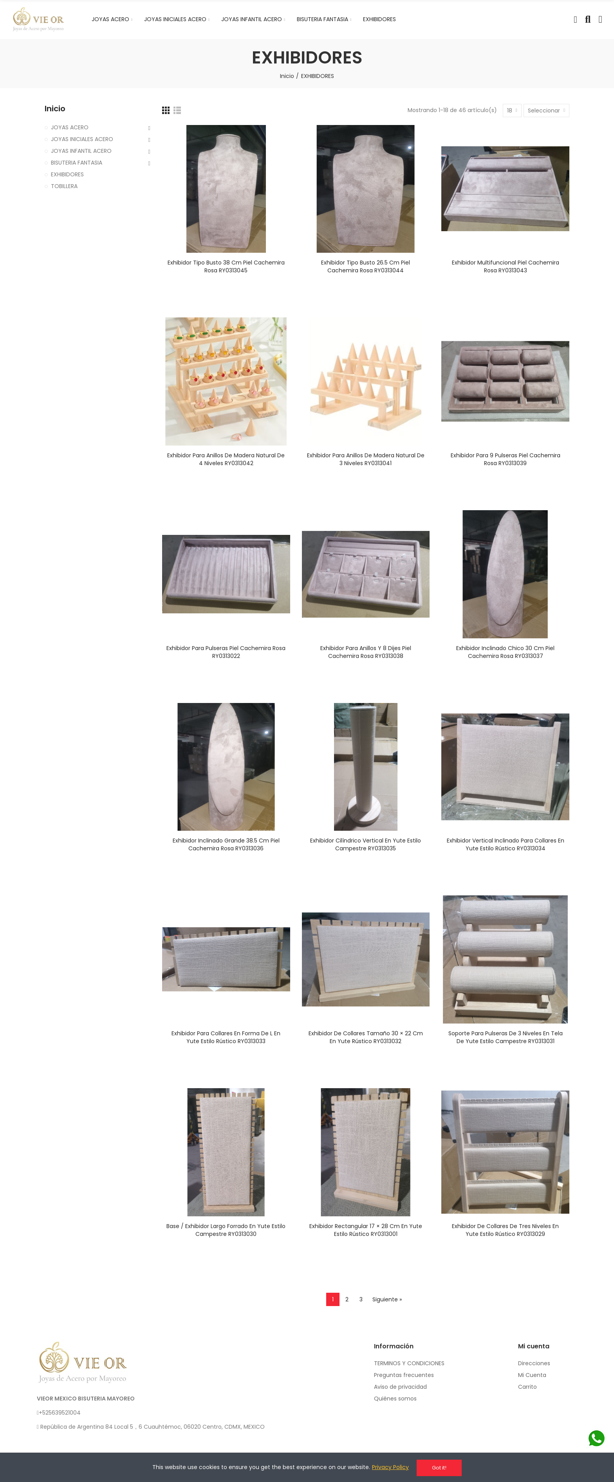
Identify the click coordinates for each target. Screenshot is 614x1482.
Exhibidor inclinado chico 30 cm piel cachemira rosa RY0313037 (505, 652)
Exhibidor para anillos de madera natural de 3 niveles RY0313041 (365, 459)
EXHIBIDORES (67, 174)
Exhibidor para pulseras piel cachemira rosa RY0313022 (225, 652)
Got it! (439, 1467)
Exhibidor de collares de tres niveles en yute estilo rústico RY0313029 (505, 1230)
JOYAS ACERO (69, 127)
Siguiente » (387, 1299)
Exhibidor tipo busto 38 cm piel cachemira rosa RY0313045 (226, 266)
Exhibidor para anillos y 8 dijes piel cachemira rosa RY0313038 (365, 652)
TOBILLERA (64, 186)
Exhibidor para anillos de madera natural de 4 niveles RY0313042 (226, 459)
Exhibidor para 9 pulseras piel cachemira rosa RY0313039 (505, 459)
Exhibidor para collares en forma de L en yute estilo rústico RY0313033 (226, 1037)
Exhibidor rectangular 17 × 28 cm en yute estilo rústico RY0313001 (365, 1230)
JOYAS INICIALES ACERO (82, 139)
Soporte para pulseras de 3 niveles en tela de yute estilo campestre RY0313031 (505, 1037)
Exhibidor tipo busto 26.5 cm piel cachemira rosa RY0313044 (365, 266)
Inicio (55, 109)
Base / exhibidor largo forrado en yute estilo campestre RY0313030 (225, 1230)
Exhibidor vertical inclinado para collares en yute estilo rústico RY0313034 (505, 844)
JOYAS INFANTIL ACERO (81, 151)
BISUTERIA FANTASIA (76, 163)
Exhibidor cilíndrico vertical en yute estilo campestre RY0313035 (365, 844)
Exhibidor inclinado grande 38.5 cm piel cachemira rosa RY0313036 (226, 844)
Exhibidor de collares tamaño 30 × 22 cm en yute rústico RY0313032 (366, 1037)
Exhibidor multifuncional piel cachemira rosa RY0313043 (505, 266)
